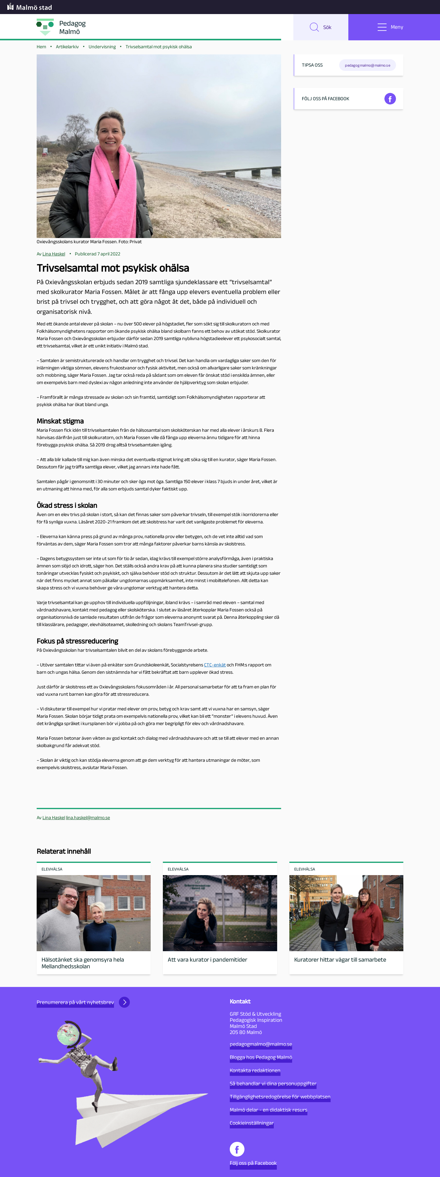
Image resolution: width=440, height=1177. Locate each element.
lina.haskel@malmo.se (88, 820)
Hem (41, 49)
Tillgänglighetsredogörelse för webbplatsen (280, 1097)
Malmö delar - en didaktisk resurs (268, 1110)
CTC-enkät (215, 667)
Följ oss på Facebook (253, 1154)
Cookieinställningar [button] (252, 1123)
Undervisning (102, 49)
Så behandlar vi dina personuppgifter (273, 1083)
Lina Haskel (53, 820)
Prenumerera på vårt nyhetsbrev (83, 1002)
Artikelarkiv (67, 49)
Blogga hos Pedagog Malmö (261, 1057)
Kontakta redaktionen (255, 1070)
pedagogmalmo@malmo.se (261, 1044)
